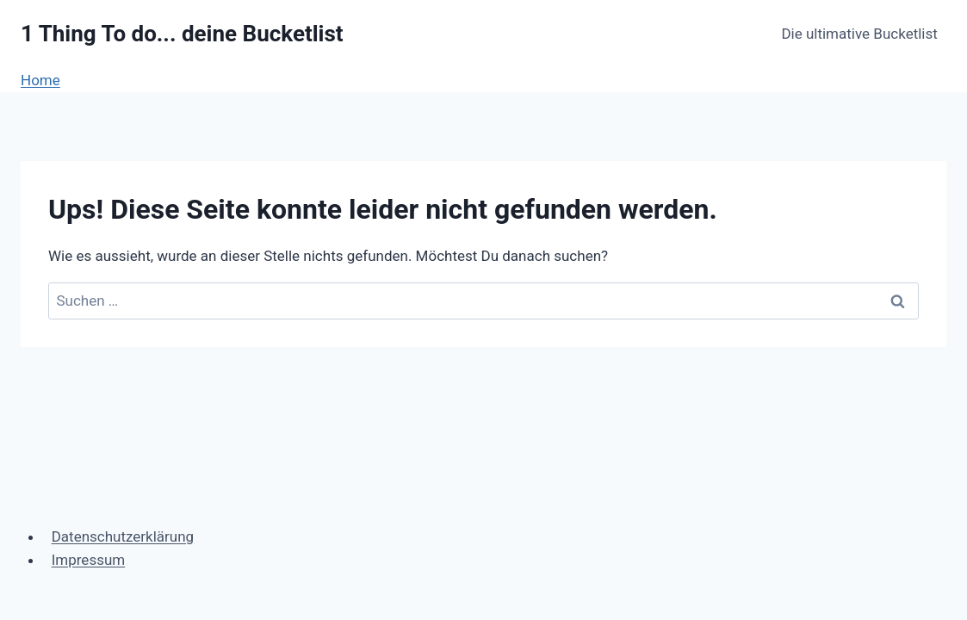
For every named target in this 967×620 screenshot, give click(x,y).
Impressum (89, 559)
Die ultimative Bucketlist (859, 33)
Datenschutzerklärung (123, 536)
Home (40, 80)
